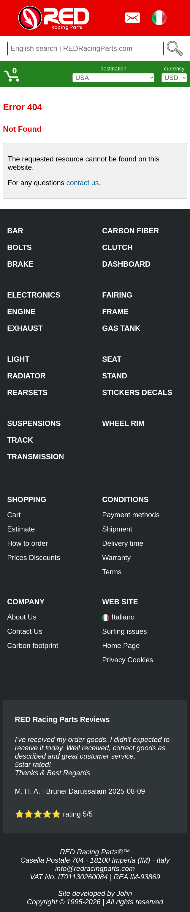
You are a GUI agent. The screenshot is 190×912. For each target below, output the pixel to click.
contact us (82, 183)
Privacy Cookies (127, 660)
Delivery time (122, 543)
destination (113, 69)
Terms (111, 572)
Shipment (117, 529)
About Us (22, 617)
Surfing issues (124, 631)
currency (174, 69)
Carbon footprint (32, 645)
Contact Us (24, 631)
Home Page (121, 645)
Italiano (123, 617)
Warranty (116, 558)
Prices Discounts (33, 558)
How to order (27, 543)
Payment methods (130, 515)
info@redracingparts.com (95, 868)
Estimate (21, 529)
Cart (13, 515)
